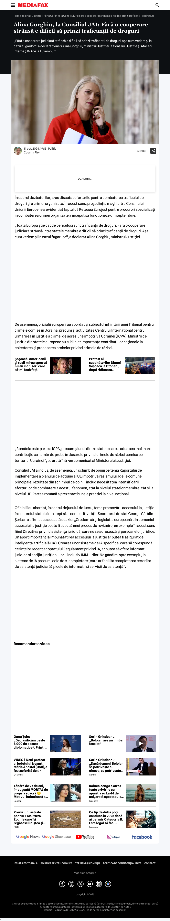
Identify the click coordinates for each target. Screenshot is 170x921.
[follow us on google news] (28, 837)
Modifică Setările (85, 873)
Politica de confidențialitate (122, 863)
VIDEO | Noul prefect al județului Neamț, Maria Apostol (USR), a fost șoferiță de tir (30, 765)
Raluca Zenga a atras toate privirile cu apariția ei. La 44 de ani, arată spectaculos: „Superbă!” (106, 791)
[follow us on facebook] (142, 837)
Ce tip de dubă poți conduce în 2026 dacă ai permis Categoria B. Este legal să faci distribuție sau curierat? (106, 818)
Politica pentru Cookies (56, 863)
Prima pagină (22, 15)
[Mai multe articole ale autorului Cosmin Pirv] (18, 151)
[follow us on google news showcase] (56, 837)
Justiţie (36, 15)
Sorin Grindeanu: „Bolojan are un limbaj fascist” (106, 740)
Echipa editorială (26, 863)
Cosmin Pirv (32, 152)
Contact (150, 863)
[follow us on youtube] (85, 837)
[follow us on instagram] (113, 837)
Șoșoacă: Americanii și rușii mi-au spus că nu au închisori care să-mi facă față (31, 364)
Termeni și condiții (87, 863)
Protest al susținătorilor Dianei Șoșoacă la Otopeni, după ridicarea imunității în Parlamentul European (105, 364)
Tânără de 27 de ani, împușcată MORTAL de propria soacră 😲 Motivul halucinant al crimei (31, 791)
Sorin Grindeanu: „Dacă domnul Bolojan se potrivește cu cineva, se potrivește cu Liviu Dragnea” (106, 765)
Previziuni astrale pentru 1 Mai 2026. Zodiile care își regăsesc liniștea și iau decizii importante (31, 818)
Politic (52, 148)
